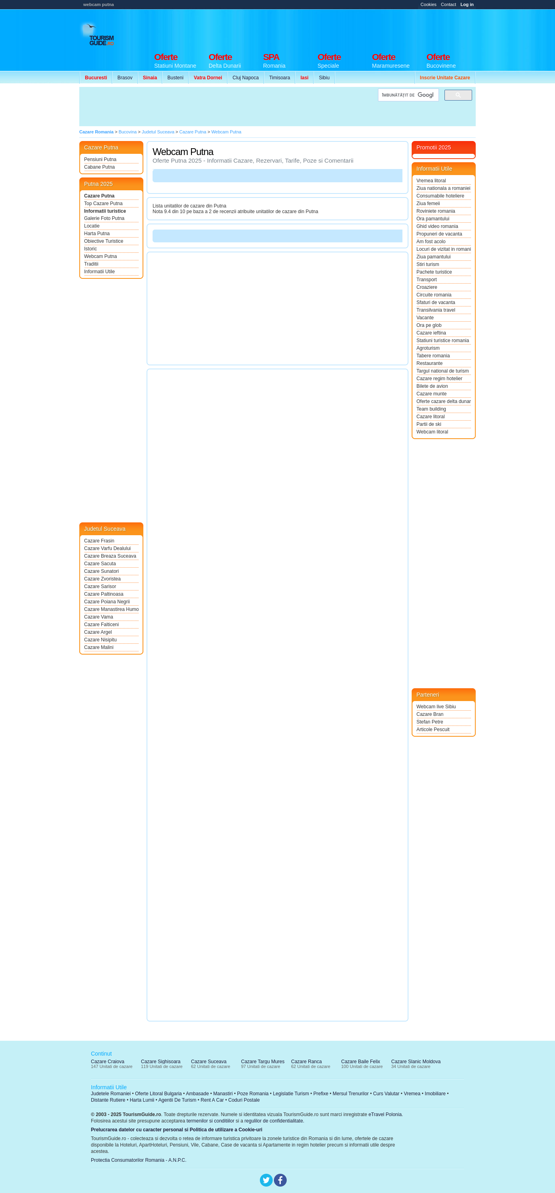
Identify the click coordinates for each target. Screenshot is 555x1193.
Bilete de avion (432, 386)
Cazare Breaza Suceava (110, 556)
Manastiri (223, 1093)
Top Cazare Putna (103, 203)
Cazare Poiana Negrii (107, 602)
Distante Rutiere (108, 1100)
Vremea (412, 1093)
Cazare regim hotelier (439, 378)
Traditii (91, 264)
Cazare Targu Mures (263, 1061)
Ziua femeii (428, 203)
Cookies (428, 4)
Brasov (124, 78)
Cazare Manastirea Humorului (111, 609)
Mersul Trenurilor (351, 1093)
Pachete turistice (434, 272)
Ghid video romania (437, 226)
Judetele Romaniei (111, 1093)
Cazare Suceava (209, 1061)
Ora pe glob (429, 325)
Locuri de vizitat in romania (443, 249)
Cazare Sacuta (100, 563)
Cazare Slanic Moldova (415, 1061)
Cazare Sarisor (100, 586)
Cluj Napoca (246, 78)
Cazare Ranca (306, 1061)
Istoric (90, 249)
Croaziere (426, 287)
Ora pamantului (432, 219)
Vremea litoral (431, 180)
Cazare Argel (98, 632)
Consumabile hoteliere (440, 196)
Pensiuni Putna (100, 159)
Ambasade (197, 1093)
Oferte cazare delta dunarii (443, 401)
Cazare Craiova (107, 1061)
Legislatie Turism (291, 1093)
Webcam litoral (432, 432)
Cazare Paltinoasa (103, 594)
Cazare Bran (429, 714)
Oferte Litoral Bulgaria (158, 1093)
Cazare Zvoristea (102, 579)
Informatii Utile (99, 271)
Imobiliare (435, 1093)
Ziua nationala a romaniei (443, 188)
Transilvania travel (435, 310)
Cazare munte (431, 394)
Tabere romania (433, 356)
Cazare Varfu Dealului (107, 548)
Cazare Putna (99, 196)
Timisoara (279, 78)
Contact (448, 4)
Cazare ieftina (431, 333)
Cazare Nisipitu (100, 640)
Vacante (425, 317)
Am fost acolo (431, 241)
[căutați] (407, 95)
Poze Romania (253, 1093)
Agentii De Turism (178, 1100)
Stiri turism (427, 264)
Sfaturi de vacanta (435, 302)
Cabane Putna (99, 167)
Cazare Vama (98, 617)
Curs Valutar (386, 1093)
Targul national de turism (442, 371)
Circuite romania (433, 295)
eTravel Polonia (385, 1114)
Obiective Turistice (103, 241)
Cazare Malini (98, 647)
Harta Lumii (142, 1100)
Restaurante (429, 363)
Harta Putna (97, 233)
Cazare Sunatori (101, 571)
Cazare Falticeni (101, 624)
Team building (431, 409)
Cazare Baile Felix (360, 1061)
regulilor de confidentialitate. (274, 1121)
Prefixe (321, 1093)
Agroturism (428, 348)
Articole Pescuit (433, 729)
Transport (426, 279)
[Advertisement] (330, 29)
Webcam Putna (100, 256)
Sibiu (324, 78)
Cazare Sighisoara (161, 1061)
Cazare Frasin (99, 541)
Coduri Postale (244, 1100)
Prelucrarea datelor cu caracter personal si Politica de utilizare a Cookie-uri (176, 1130)
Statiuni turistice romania (442, 340)
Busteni (175, 78)
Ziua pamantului (433, 257)
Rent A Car (212, 1100)
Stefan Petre (429, 722)
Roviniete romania (435, 211)
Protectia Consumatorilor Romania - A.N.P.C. (139, 1160)
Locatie (92, 226)
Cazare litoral (430, 416)
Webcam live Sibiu (436, 706)
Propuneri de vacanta (439, 234)
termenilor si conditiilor (210, 1121)
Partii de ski (428, 424)
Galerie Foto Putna (104, 218)
